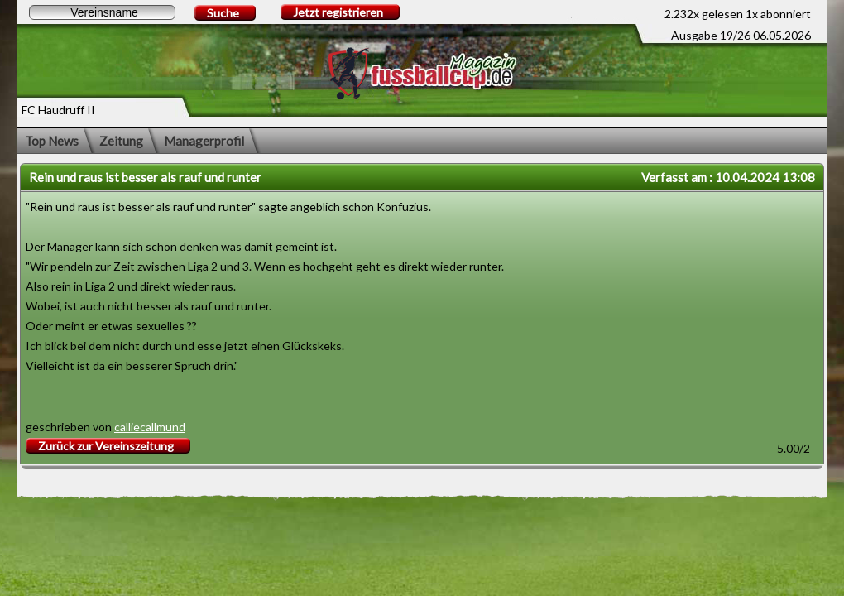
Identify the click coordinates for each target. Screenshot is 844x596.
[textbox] (102, 12)
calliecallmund (149, 427)
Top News (52, 140)
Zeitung (121, 140)
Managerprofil (204, 140)
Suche (223, 13)
